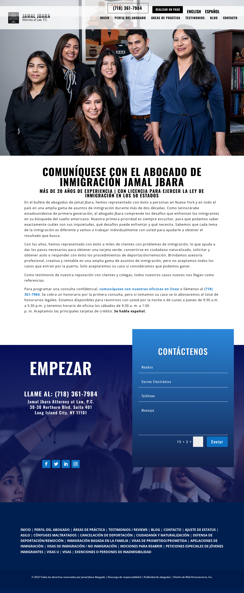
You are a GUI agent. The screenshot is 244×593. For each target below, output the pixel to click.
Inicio (104, 18)
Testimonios (195, 18)
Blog (214, 18)
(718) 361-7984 (76, 393)
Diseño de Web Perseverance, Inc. (193, 577)
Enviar (217, 442)
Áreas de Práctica (165, 18)
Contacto (230, 18)
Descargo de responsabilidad (124, 577)
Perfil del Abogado (130, 18)
